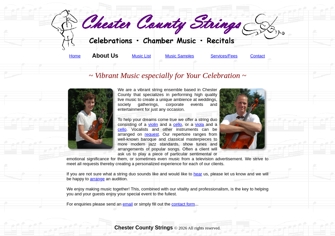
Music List (141, 55)
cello (177, 124)
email (128, 204)
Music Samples (179, 55)
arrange (97, 178)
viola (199, 124)
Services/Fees (224, 55)
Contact (257, 55)
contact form (183, 204)
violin (153, 124)
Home (75, 55)
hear (198, 173)
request (152, 134)
